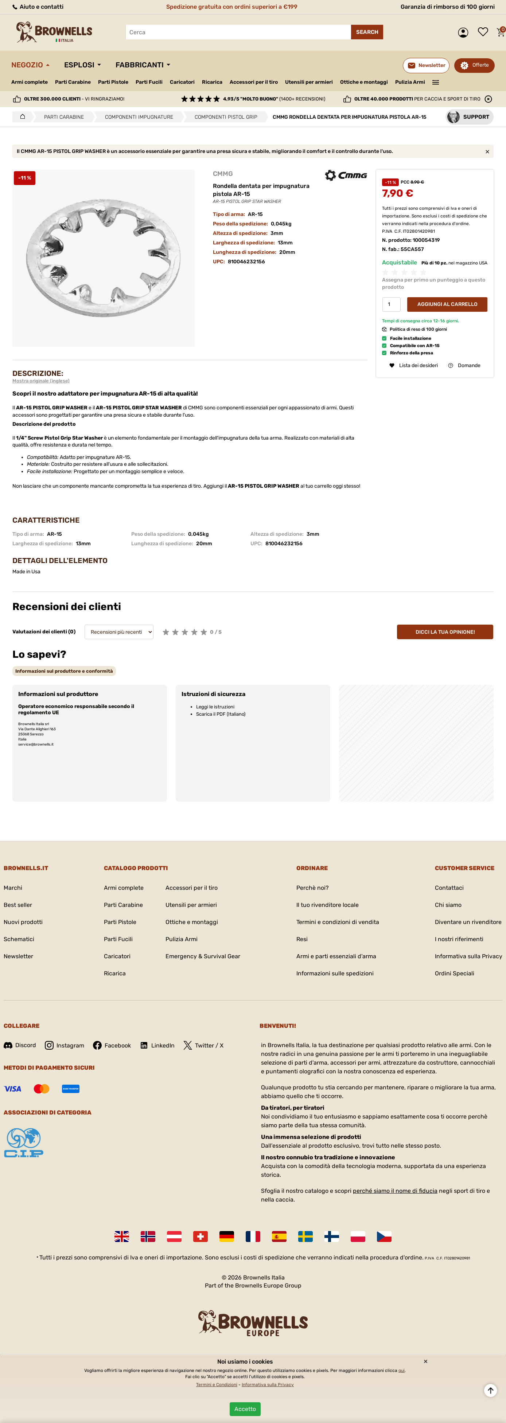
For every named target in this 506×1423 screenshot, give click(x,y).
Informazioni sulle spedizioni (335, 973)
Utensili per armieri (309, 82)
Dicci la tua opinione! (445, 632)
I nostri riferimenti (459, 939)
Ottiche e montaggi (364, 82)
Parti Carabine (73, 82)
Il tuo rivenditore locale (327, 904)
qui (401, 1370)
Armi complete (29, 82)
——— (436, 81)
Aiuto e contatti (37, 6)
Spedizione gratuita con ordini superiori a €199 (231, 6)
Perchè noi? (312, 887)
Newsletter (18, 956)
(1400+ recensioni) (274, 99)
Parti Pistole (113, 82)
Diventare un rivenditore (468, 922)
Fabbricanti (140, 64)
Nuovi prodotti (23, 922)
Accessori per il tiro (254, 82)
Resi (302, 939)
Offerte (480, 65)
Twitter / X (203, 1045)
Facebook (112, 1045)
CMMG (223, 174)
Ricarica (212, 82)
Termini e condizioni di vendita (337, 922)
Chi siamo (448, 904)
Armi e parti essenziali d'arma (336, 956)
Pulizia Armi (410, 82)
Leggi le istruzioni (215, 706)
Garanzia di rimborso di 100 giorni (448, 6)
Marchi (13, 887)
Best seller (18, 904)
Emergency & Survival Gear (203, 956)
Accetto (245, 1409)
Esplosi (79, 64)
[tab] (64, 671)
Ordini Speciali (454, 973)
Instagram (64, 1045)
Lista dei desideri (485, 32)
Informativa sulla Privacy (468, 956)
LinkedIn (157, 1045)
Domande (464, 365)
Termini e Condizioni (216, 1384)
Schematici (19, 939)
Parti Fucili (149, 82)
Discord (20, 1045)
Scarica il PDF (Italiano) (220, 714)
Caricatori (182, 82)
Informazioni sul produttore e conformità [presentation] (64, 671)
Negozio (27, 64)
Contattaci (449, 887)
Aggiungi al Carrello (447, 304)
